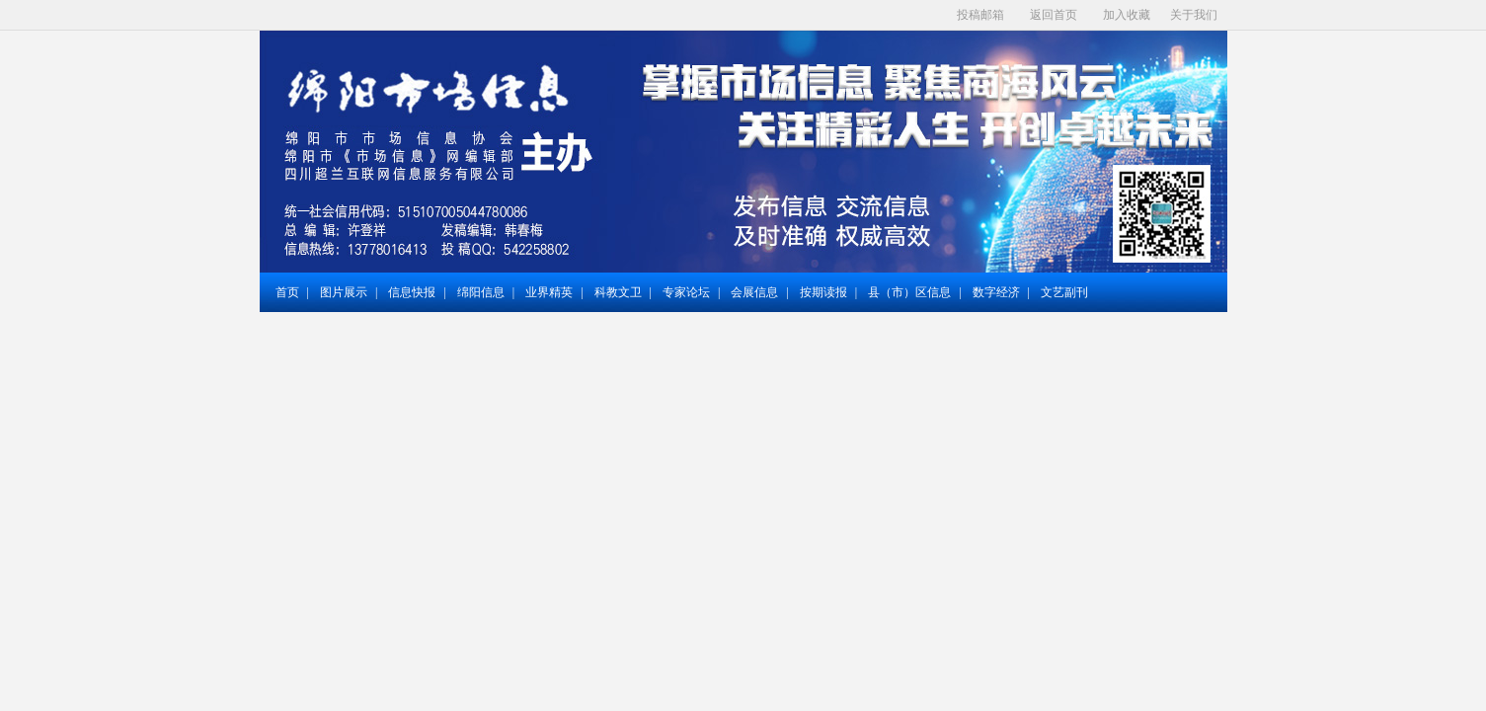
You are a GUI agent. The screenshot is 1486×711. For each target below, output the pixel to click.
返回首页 (1053, 15)
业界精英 (549, 292)
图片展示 (343, 292)
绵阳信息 (481, 292)
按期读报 (823, 292)
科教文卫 (618, 292)
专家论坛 (686, 292)
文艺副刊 (1064, 292)
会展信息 (754, 292)
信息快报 (411, 292)
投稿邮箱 (980, 15)
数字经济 (996, 292)
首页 (287, 292)
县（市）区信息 (909, 292)
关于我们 (1193, 15)
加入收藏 (1126, 15)
